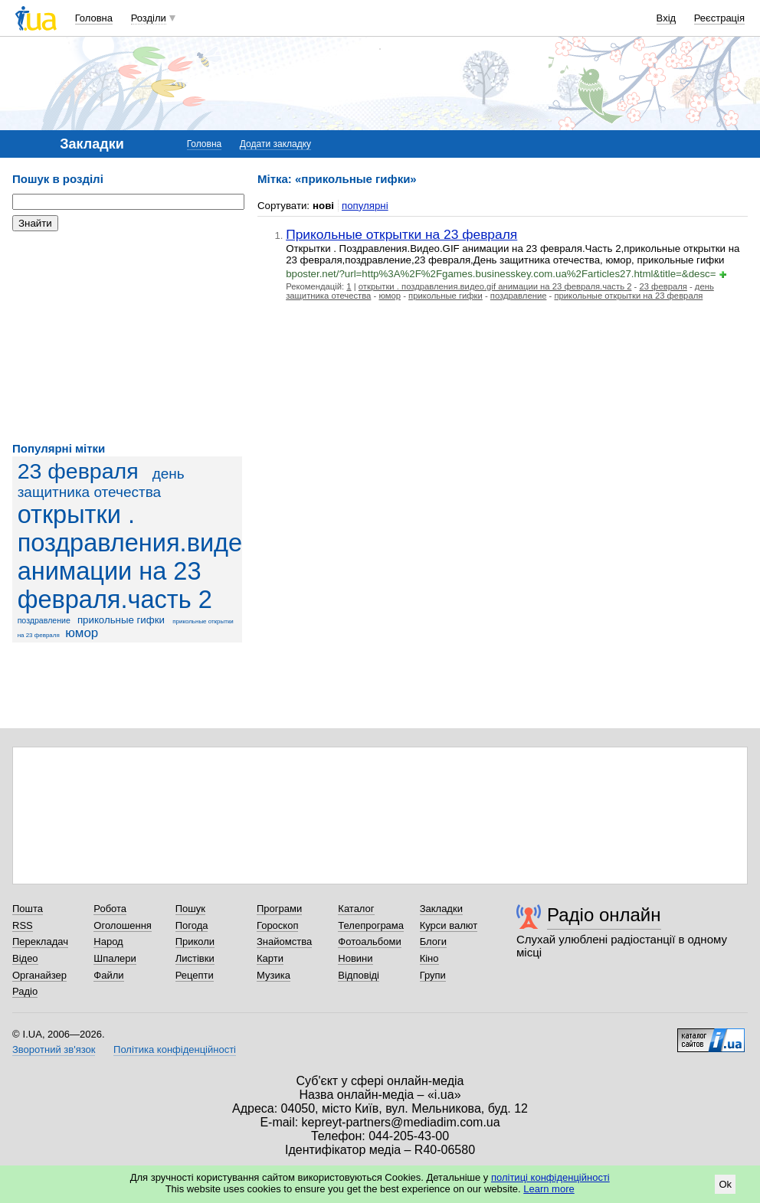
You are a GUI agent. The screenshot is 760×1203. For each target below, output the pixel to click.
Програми (279, 908)
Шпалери (114, 958)
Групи (433, 975)
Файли (108, 975)
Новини (355, 958)
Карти (270, 958)
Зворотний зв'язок (53, 1049)
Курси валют (449, 925)
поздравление (44, 620)
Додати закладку (275, 144)
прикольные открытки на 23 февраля (628, 295)
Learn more (548, 1189)
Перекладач (40, 941)
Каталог (356, 908)
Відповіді (358, 975)
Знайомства (284, 941)
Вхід (666, 18)
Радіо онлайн (604, 914)
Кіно (429, 958)
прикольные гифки (121, 620)
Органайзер (39, 975)
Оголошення (122, 925)
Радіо (25, 991)
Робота (109, 908)
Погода (191, 925)
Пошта (27, 908)
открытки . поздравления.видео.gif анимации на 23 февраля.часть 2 (154, 557)
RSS (22, 925)
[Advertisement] (127, 337)
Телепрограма (371, 925)
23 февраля (78, 471)
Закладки (441, 908)
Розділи (148, 18)
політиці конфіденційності (550, 1177)
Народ (108, 941)
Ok (725, 1184)
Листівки (195, 958)
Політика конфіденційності (174, 1049)
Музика (273, 975)
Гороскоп (277, 925)
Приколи (195, 941)
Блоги (433, 941)
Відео (25, 958)
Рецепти (194, 975)
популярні (365, 205)
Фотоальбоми (369, 941)
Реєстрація (719, 18)
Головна (94, 18)
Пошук (190, 908)
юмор (81, 633)
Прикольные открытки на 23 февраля (401, 234)
